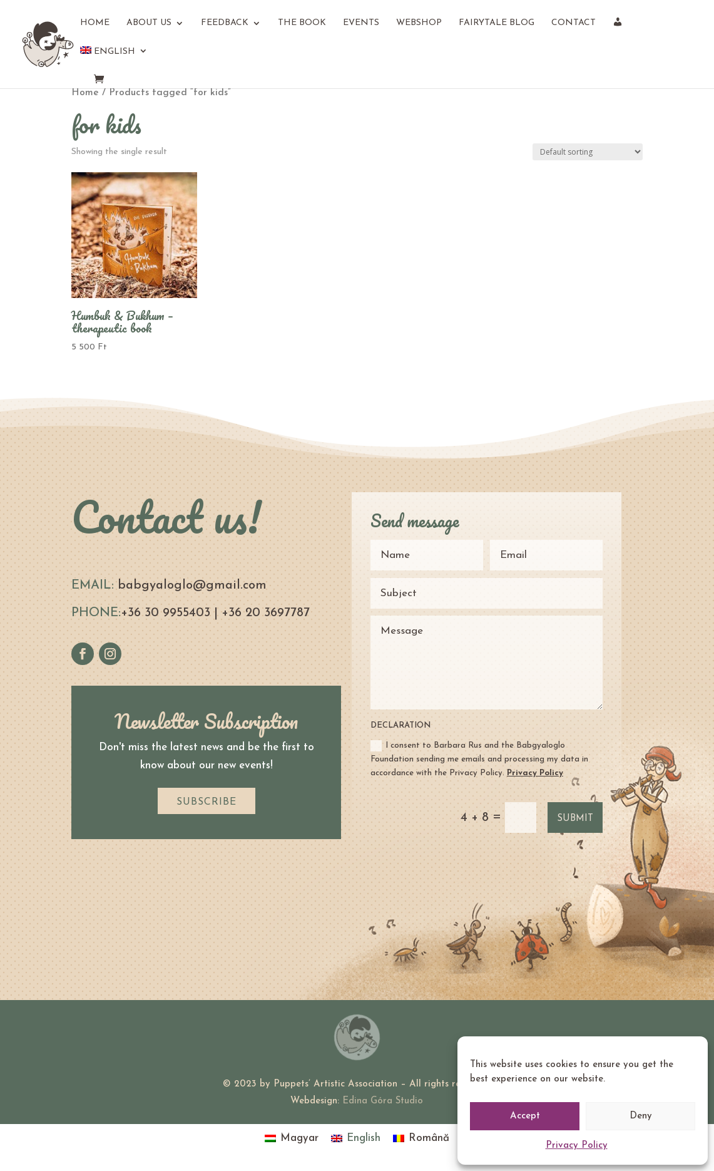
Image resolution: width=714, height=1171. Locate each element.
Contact (573, 23)
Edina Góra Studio (382, 1101)
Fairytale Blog (496, 23)
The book (302, 23)
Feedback (224, 23)
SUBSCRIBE (206, 802)
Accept (525, 1116)
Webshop (419, 23)
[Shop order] (588, 151)
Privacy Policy (577, 1145)
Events (361, 23)
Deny (641, 1116)
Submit (575, 818)
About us (148, 23)
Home (95, 23)
